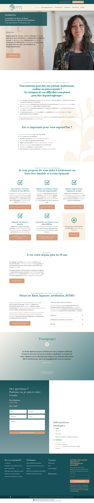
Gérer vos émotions (47, 207)
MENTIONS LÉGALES (33, 499)
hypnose (20, 314)
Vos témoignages (52, 470)
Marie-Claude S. (47, 364)
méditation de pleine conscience (33, 314)
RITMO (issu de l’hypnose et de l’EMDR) (35, 473)
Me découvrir (17, 282)
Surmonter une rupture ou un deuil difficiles (47, 238)
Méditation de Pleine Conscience (34, 476)
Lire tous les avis (47, 374)
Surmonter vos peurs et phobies (20, 238)
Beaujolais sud (59, 448)
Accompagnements (46, 8)
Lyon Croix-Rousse (60, 444)
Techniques (58, 8)
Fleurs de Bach (13, 314)
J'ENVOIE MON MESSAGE (27, 435)
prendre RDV (78, 2)
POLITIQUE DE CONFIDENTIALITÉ (56, 499)
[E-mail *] (79, 478)
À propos (66, 8)
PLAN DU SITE (42, 499)
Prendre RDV (13, 56)
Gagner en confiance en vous (20, 207)
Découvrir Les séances (20, 324)
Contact (82, 8)
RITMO (11, 316)
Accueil (37, 8)
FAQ (49, 468)
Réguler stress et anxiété (74, 207)
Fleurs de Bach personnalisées (33, 465)
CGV (47, 499)
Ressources (75, 8)
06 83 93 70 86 (64, 2)
